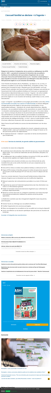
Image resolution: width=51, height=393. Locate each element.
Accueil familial (6, 63)
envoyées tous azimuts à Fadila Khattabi (23, 103)
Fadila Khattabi (23, 67)
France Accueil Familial (8, 67)
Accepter (8, 391)
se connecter (43, 1)
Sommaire (13, 324)
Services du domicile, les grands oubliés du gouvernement (26, 141)
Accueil (2, 7)
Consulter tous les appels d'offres (24, 275)
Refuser (3, 391)
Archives (25, 329)
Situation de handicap (20, 63)
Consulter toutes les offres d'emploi (25, 251)
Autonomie (8, 7)
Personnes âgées (35, 63)
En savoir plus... (14, 391)
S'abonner (37, 324)
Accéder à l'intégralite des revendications (14, 215)
